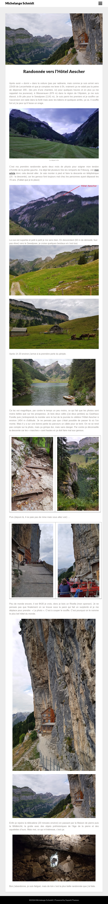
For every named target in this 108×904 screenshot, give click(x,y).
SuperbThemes (72, 900)
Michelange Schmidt (19, 3)
